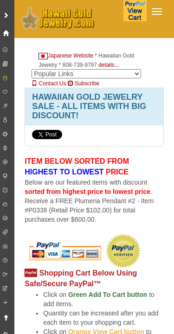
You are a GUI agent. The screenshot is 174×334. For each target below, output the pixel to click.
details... (108, 65)
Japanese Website (66, 55)
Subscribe (83, 83)
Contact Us (49, 83)
